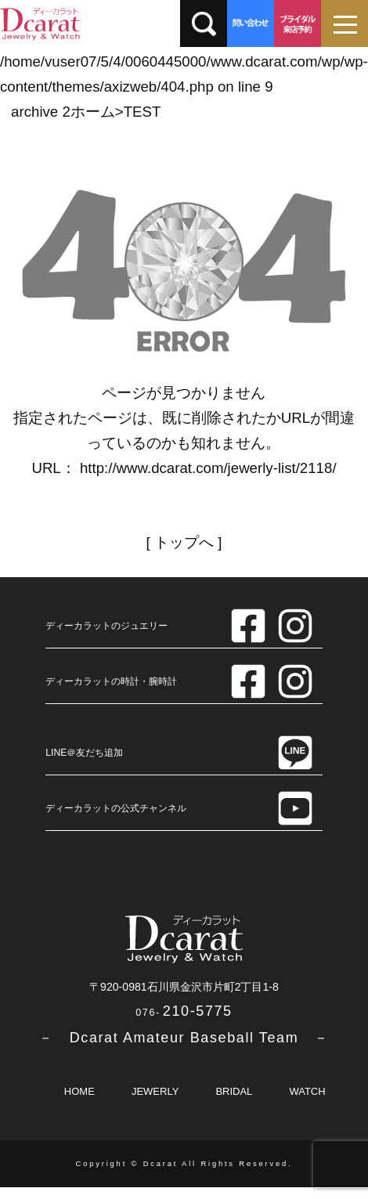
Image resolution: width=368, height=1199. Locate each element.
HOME (79, 1091)
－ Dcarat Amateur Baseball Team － (183, 1038)
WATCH (307, 1091)
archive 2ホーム (63, 111)
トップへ (184, 542)
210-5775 (183, 1011)
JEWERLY (155, 1091)
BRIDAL (233, 1091)
